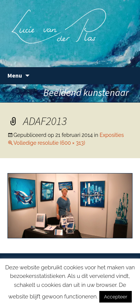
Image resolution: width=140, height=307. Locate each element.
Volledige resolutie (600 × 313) (49, 143)
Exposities (112, 135)
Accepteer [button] (115, 297)
